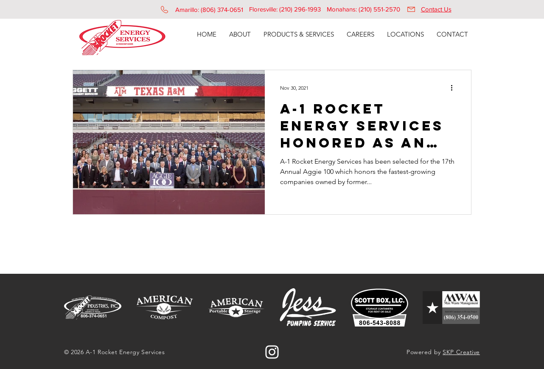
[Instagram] (272, 352)
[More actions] (454, 87)
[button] (240, 34)
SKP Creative (461, 352)
